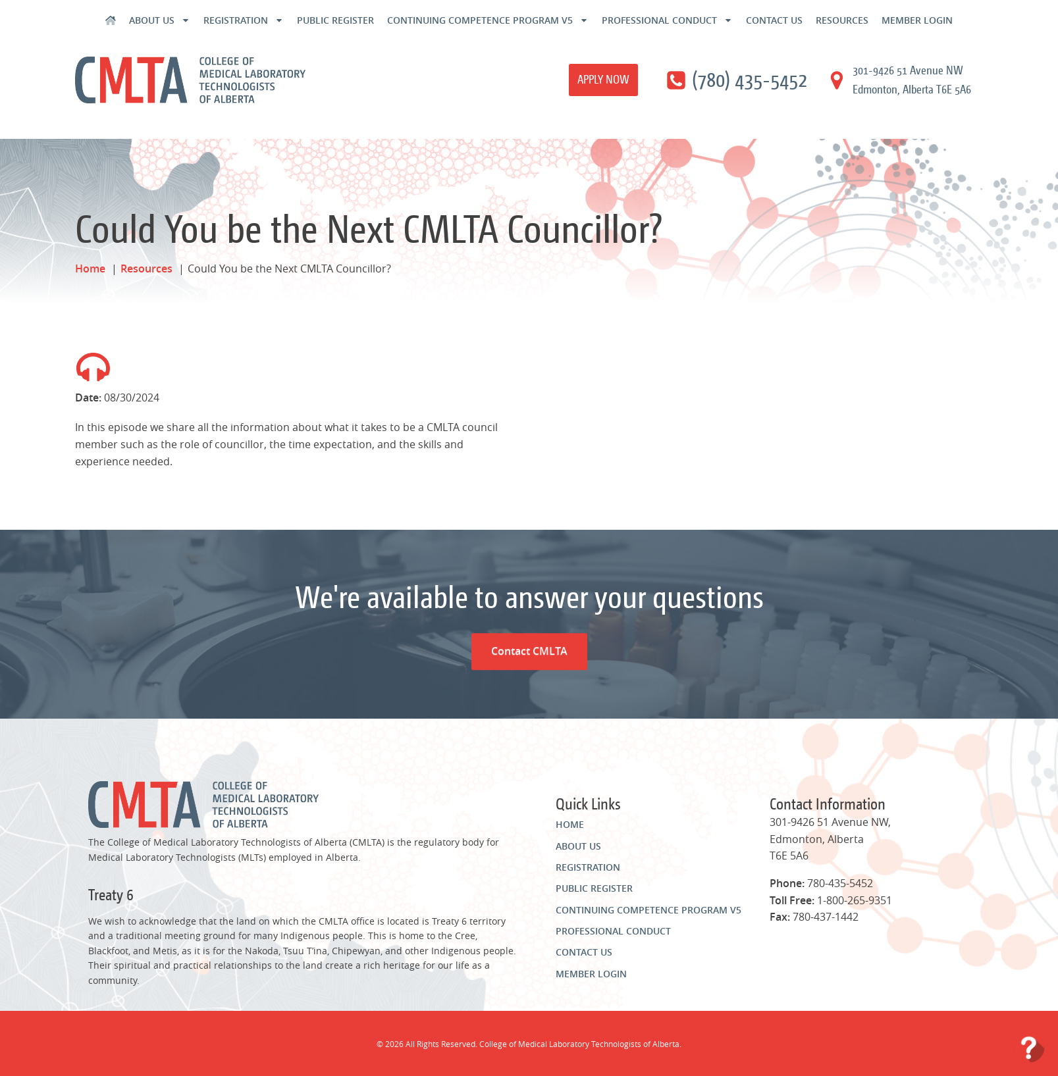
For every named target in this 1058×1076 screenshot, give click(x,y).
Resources (842, 20)
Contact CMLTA (529, 592)
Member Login (917, 20)
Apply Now (603, 79)
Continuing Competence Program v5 (488, 20)
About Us (159, 20)
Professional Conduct (667, 20)
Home (570, 824)
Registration (243, 20)
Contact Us (774, 20)
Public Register (335, 20)
